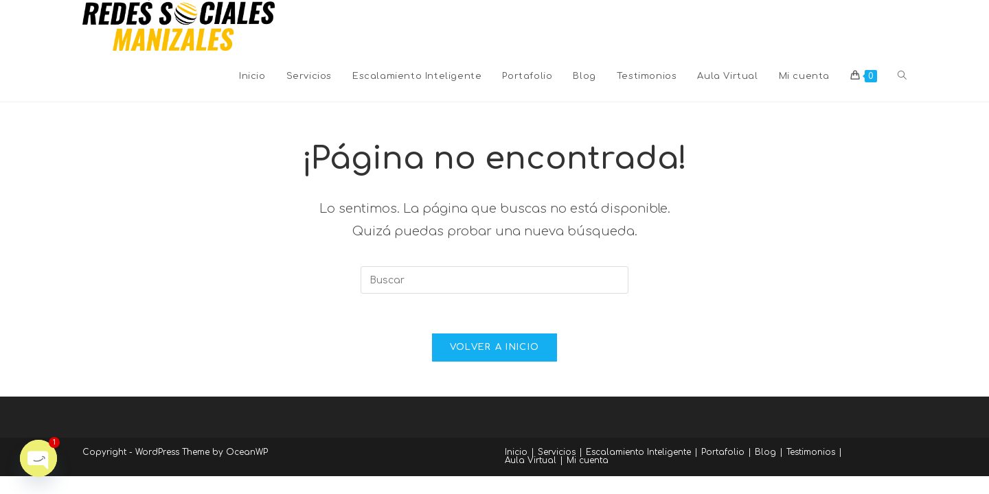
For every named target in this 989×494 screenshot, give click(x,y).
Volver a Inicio (495, 349)
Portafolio (722, 454)
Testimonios (810, 454)
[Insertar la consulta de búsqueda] (494, 280)
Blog (765, 454)
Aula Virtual (530, 462)
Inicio (516, 454)
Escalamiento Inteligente (638, 454)
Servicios (557, 454)
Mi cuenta (588, 462)
